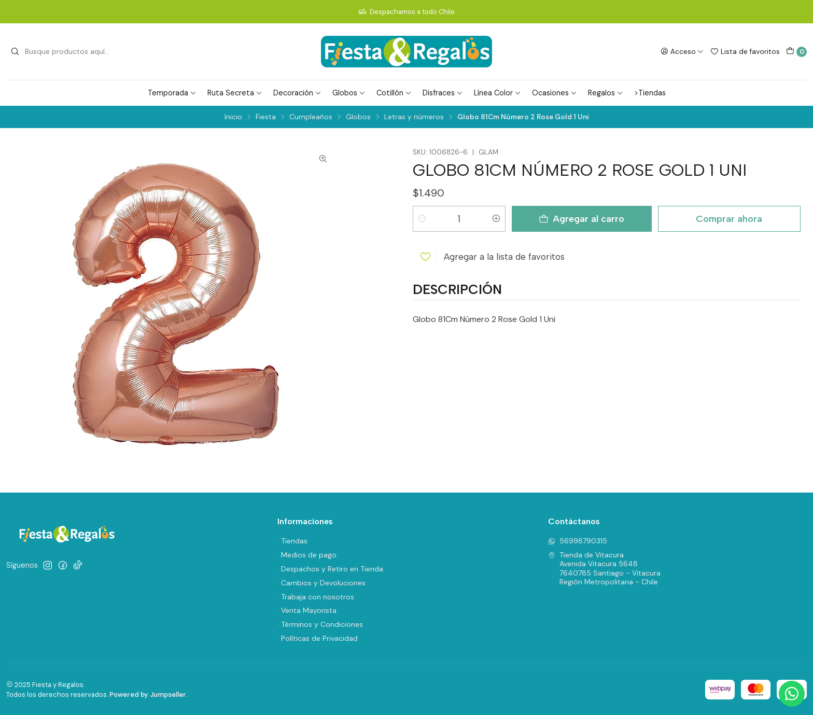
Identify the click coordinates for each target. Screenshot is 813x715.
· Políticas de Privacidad (317, 638)
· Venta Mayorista (307, 610)
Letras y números (414, 117)
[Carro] (796, 52)
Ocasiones (554, 92)
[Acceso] (682, 51)
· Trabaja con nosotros (315, 596)
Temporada (172, 92)
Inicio (233, 117)
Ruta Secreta (234, 92)
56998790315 (577, 540)
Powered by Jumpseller (147, 694)
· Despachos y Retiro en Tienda (330, 568)
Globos (349, 92)
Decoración (297, 92)
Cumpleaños (310, 117)
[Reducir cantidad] (422, 218)
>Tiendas (650, 92)
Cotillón (394, 92)
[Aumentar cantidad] (496, 218)
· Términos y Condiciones (320, 624)
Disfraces (443, 92)
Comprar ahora (729, 218)
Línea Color (497, 92)
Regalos (605, 92)
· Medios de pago (307, 554)
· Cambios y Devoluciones (321, 582)
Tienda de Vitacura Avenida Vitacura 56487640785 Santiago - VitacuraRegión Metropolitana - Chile (604, 568)
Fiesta (266, 117)
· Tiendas (292, 540)
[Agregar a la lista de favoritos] (489, 256)
